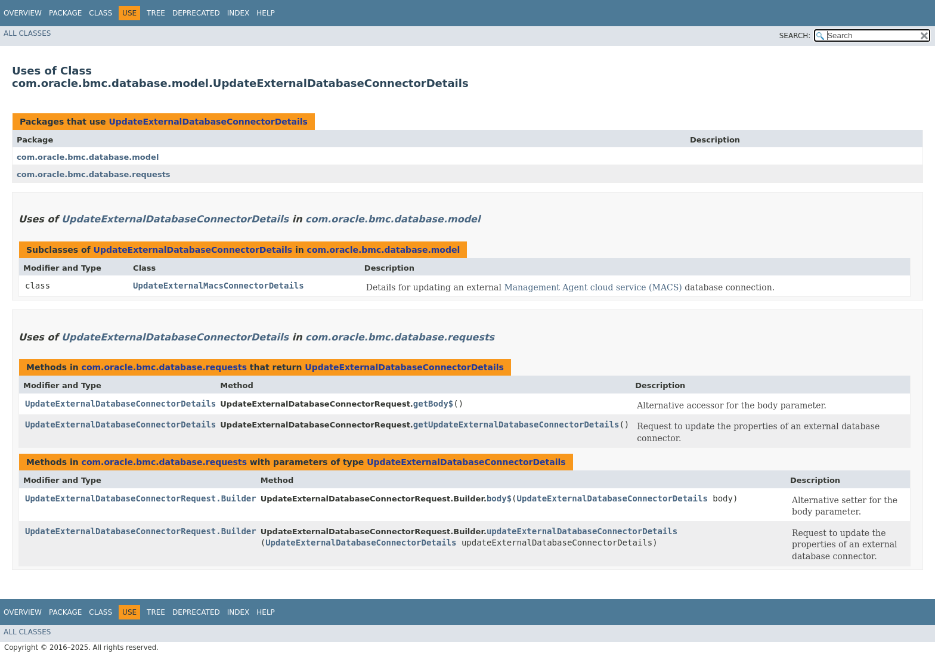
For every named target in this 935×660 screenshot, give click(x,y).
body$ (499, 498)
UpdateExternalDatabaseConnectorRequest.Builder (140, 498)
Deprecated (196, 13)
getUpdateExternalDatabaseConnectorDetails (516, 424)
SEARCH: (795, 36)
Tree (156, 13)
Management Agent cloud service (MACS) (593, 287)
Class (100, 13)
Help (265, 13)
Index (238, 13)
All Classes (27, 33)
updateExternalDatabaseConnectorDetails (582, 531)
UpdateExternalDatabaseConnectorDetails (208, 121)
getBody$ (433, 403)
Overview (23, 13)
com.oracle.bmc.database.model (88, 157)
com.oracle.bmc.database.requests (94, 174)
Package (65, 13)
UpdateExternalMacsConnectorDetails (218, 285)
